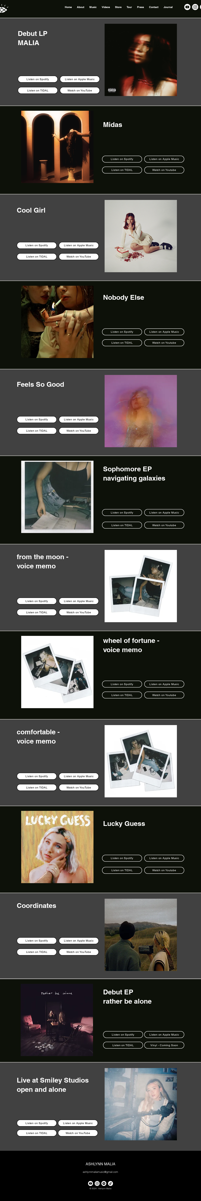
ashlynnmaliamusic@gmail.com (100, 1171)
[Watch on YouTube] (80, 90)
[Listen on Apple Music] (80, 79)
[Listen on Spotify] (38, 79)
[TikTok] (110, 1183)
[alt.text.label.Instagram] (195, 7)
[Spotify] (103, 1183)
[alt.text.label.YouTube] (187, 7)
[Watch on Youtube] (164, 170)
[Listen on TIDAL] (38, 90)
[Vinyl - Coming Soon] (164, 1045)
